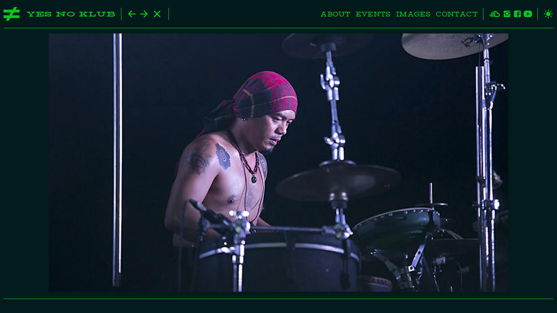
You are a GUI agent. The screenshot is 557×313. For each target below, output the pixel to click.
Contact (457, 14)
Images (413, 14)
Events (373, 14)
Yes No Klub (71, 14)
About (335, 14)
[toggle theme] (545, 14)
